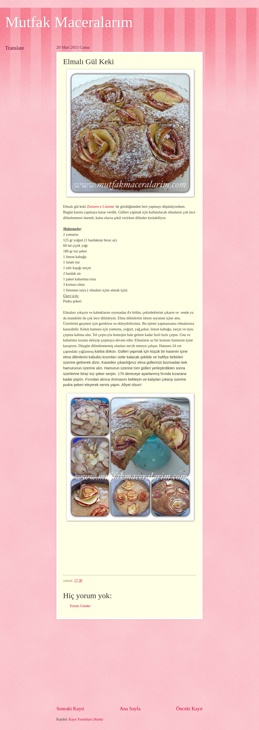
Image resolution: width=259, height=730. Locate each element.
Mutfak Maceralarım (69, 22)
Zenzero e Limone (100, 206)
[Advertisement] (129, 662)
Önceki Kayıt (189, 708)
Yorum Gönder (80, 606)
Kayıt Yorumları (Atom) (86, 719)
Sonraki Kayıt (70, 708)
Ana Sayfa (130, 708)
